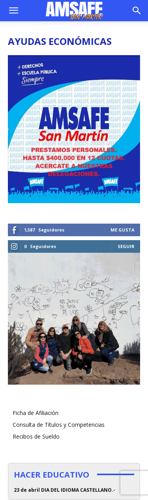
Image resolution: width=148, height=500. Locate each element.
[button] (13, 10)
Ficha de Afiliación (35, 413)
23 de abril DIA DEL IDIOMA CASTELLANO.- (64, 490)
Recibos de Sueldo (36, 436)
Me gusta (123, 230)
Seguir (126, 246)
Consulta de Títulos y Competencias (59, 424)
